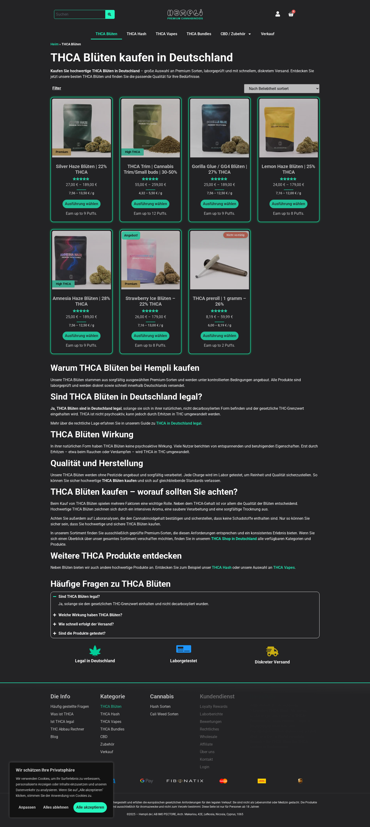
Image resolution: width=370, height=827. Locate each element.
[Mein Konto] (277, 14)
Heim (54, 44)
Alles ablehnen (55, 807)
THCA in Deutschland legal (178, 423)
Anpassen (27, 807)
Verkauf (267, 34)
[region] (61, 790)
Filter (56, 88)
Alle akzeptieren (90, 807)
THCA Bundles (199, 34)
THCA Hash (136, 34)
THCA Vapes (166, 34)
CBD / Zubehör (236, 34)
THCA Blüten (106, 34)
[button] (84, 14)
